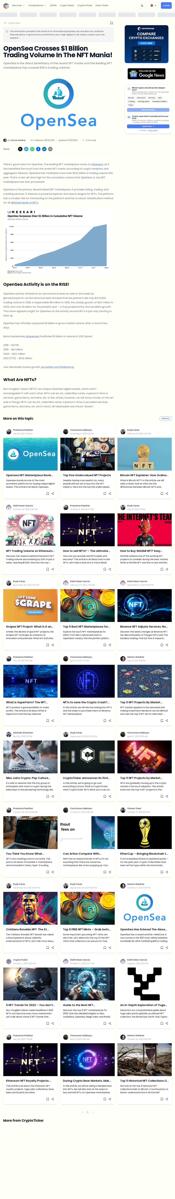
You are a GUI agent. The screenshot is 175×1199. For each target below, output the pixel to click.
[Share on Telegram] (26, 149)
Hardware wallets (159, 101)
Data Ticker (102, 5)
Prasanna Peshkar (23, 430)
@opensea (32, 336)
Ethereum (141, 98)
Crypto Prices (84, 5)
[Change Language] (153, 5)
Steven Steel (134, 808)
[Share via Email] (50, 149)
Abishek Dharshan (23, 732)
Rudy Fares (133, 430)
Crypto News (67, 5)
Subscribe (148, 126)
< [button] (82, 1112)
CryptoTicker (20, 959)
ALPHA (53, 5)
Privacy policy (153, 130)
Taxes (130, 105)
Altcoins (151, 98)
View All (165, 418)
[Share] (52, 493)
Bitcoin (131, 98)
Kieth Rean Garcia (23, 505)
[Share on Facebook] (38, 149)
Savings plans (143, 101)
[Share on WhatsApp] (32, 149)
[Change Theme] (142, 5)
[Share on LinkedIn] (44, 149)
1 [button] (87, 1112)
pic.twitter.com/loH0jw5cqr (57, 367)
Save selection (148, 110)
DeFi (160, 98)
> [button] (92, 1112)
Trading (131, 101)
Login (166, 5)
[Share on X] (20, 149)
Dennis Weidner (135, 657)
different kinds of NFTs (24, 202)
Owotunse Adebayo (81, 430)
